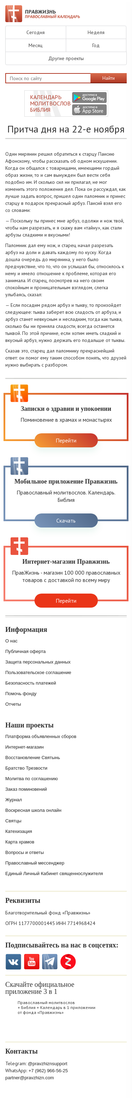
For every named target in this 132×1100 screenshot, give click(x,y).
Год (96, 45)
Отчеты (13, 704)
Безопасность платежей (30, 683)
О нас (11, 640)
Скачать (66, 520)
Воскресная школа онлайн (33, 810)
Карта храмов (19, 842)
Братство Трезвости (26, 768)
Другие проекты (66, 58)
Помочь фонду (21, 693)
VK (13, 962)
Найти (108, 78)
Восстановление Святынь (32, 757)
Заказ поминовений (26, 789)
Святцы (13, 820)
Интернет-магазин (24, 747)
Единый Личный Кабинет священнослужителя (54, 873)
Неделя (96, 32)
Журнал (13, 799)
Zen (68, 962)
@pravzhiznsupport (47, 1063)
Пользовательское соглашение (38, 672)
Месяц (36, 45)
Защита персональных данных (38, 662)
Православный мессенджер (34, 863)
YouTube (31, 962)
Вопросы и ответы (24, 852)
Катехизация (18, 831)
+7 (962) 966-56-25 (48, 1070)
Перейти (66, 440)
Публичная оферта (25, 651)
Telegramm (50, 962)
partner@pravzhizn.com (29, 1077)
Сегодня (35, 32)
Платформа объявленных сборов (40, 736)
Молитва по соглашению (31, 778)
